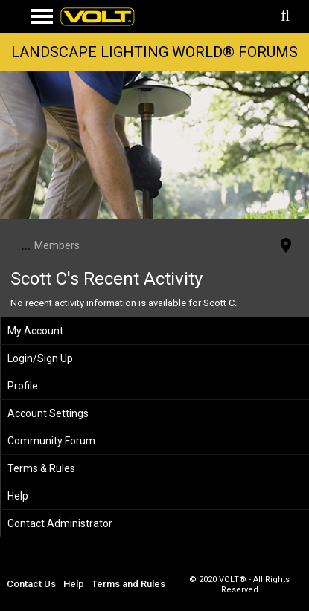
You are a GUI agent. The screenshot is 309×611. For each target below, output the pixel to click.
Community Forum (51, 441)
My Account (35, 331)
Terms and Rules (128, 583)
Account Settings (48, 413)
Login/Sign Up (40, 358)
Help (17, 496)
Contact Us (31, 583)
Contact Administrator (59, 523)
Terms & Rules (41, 468)
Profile (22, 386)
